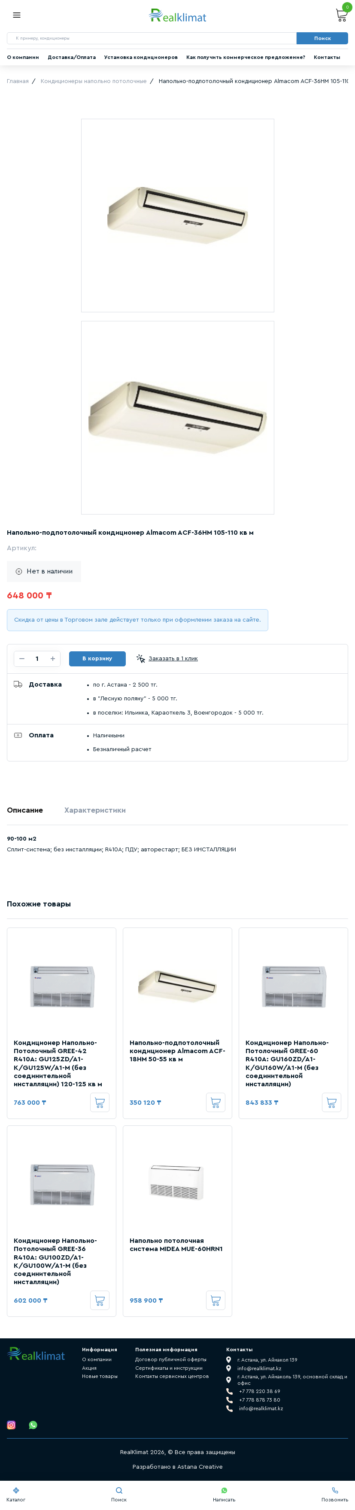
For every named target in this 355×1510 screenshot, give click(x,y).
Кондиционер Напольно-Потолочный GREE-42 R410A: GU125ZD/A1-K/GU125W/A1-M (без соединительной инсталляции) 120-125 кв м (58, 1063)
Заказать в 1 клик (167, 658)
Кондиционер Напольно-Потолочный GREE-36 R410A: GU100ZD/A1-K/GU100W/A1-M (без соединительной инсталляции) (55, 1261)
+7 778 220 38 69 (259, 1391)
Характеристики (95, 810)
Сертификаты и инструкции (169, 1368)
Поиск (119, 1494)
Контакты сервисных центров (172, 1376)
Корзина (342, 15)
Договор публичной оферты (170, 1359)
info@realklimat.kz (261, 1408)
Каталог (15, 1494)
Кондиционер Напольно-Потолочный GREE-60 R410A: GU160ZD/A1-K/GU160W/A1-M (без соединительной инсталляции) (287, 1063)
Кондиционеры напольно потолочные (94, 81)
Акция (89, 1368)
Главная (18, 81)
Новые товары (100, 1376)
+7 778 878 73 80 (259, 1399)
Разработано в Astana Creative (178, 1467)
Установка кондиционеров (141, 57)
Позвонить (335, 1494)
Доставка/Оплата (72, 57)
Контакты (327, 57)
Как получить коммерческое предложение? (245, 57)
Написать (224, 1494)
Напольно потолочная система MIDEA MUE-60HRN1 (176, 1244)
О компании (23, 57)
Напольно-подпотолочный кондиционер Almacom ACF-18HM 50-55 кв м (177, 1051)
